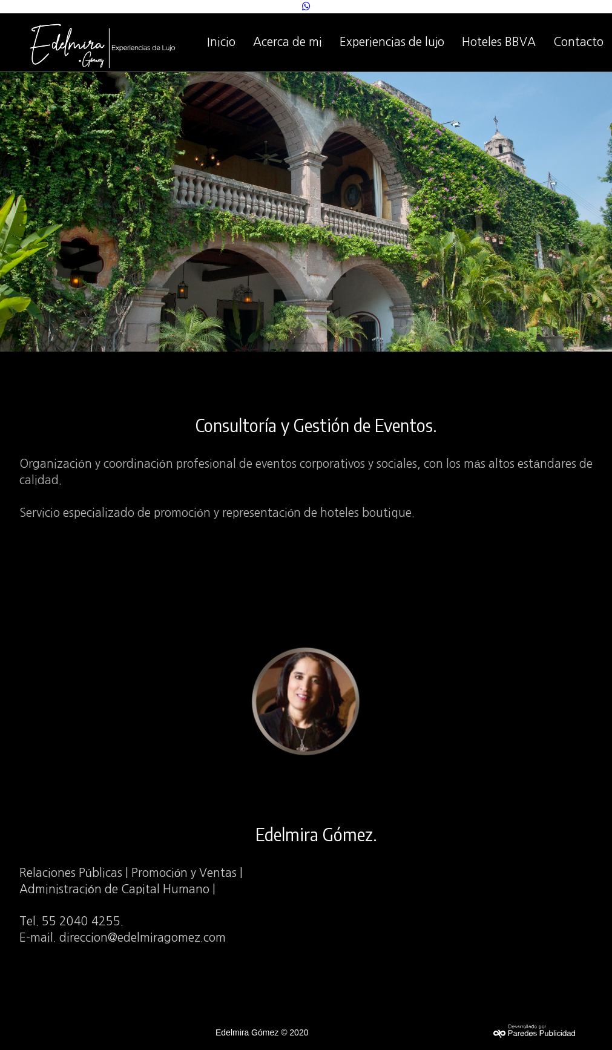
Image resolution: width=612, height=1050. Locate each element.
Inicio (221, 42)
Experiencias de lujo (392, 42)
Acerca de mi (287, 42)
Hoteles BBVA (499, 42)
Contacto (578, 42)
